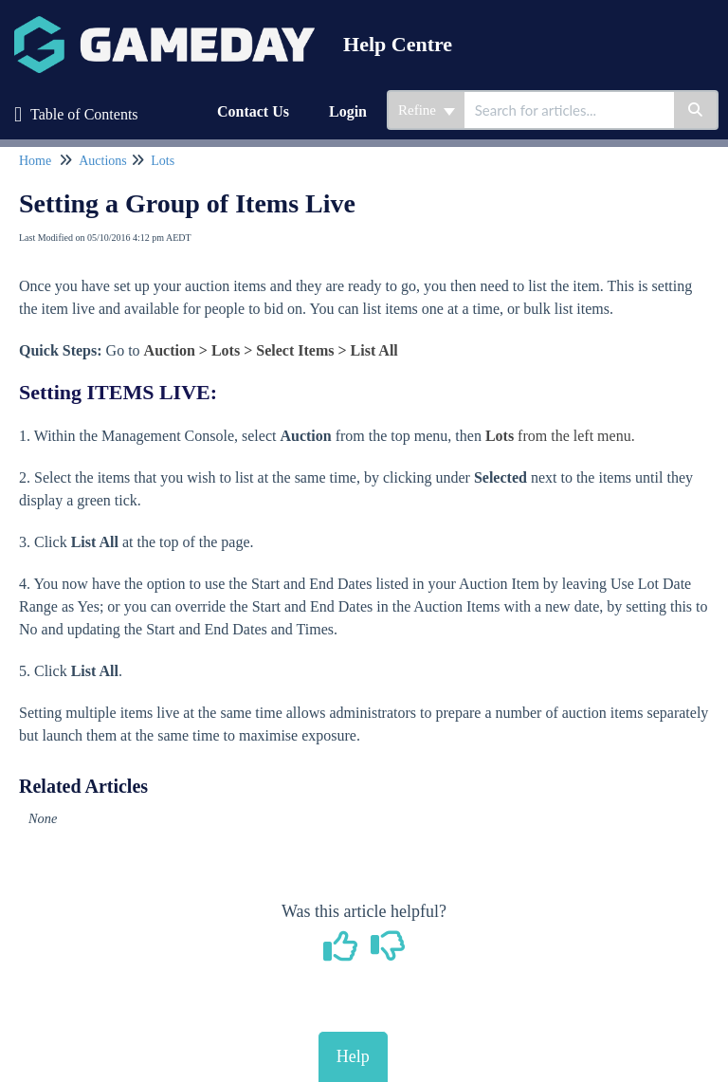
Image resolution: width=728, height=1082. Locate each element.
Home (35, 161)
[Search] (696, 110)
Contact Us (253, 111)
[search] (569, 110)
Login (348, 111)
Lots (162, 161)
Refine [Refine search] (426, 110)
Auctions (103, 161)
